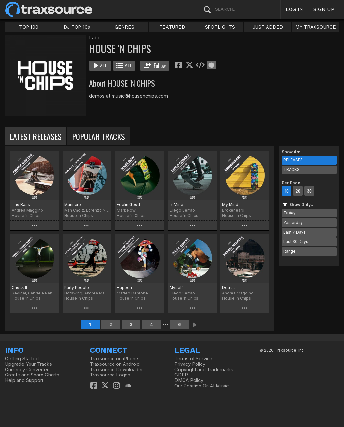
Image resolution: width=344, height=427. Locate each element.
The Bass (21, 204)
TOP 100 (28, 27)
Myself (176, 287)
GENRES (124, 27)
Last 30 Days (295, 241)
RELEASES (293, 159)
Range (289, 251)
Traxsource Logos (110, 375)
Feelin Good (128, 204)
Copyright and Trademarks (203, 370)
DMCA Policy (188, 380)
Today (289, 212)
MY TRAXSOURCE (315, 27)
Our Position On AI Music (201, 386)
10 (287, 191)
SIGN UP (323, 9)
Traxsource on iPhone (114, 359)
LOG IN (294, 9)
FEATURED (172, 27)
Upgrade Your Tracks (28, 364)
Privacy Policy (189, 364)
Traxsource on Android (115, 364)
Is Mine (176, 204)
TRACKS (291, 169)
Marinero (72, 204)
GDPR (181, 375)
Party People (76, 287)
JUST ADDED (268, 27)
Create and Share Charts (32, 375)
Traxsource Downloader (116, 370)
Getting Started (22, 359)
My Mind (230, 204)
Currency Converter (27, 370)
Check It (19, 287)
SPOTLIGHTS (220, 27)
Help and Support (24, 380)
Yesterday (293, 222)
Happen (124, 287)
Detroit (228, 287)
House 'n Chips (26, 215)
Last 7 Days (294, 232)
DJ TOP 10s (77, 27)
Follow (155, 66)
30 (309, 191)
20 (298, 191)
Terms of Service (193, 359)
